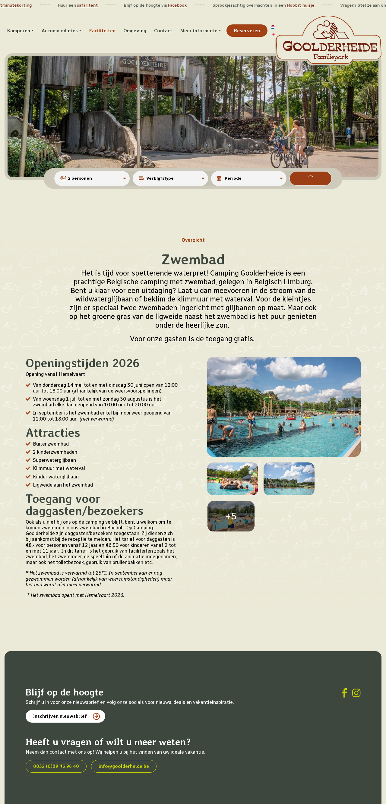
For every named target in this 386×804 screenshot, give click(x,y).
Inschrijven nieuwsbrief (60, 695)
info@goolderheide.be (124, 745)
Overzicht (193, 219)
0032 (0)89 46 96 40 (56, 745)
